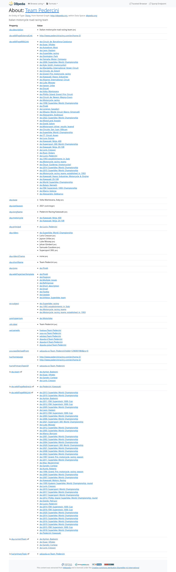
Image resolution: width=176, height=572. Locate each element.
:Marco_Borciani (48, 433)
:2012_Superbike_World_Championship (59, 427)
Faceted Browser (138, 3)
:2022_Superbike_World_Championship (59, 117)
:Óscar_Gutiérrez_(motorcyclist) (55, 164)
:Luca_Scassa (47, 138)
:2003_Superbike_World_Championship (59, 416)
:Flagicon (45, 277)
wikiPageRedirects (21, 386)
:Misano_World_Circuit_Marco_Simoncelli (60, 112)
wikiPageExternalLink (20, 35)
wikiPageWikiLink (19, 41)
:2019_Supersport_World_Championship (59, 489)
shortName (16, 262)
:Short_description (49, 286)
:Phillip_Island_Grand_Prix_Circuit (56, 94)
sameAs (14, 330)
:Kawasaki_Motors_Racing (53, 480)
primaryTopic (19, 553)
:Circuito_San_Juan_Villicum (53, 129)
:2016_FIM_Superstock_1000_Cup (56, 509)
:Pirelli (44, 106)
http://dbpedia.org (58, 15)
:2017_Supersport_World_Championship (59, 495)
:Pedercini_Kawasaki (50, 386)
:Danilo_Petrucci (48, 501)
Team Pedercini (42, 10)
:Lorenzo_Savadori (49, 109)
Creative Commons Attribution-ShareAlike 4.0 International (115, 568)
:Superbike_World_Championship (56, 132)
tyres (13, 268)
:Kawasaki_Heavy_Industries (54, 76)
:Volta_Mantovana (49, 91)
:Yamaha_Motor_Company (53, 59)
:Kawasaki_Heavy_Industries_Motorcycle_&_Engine (64, 176)
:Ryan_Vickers (47, 153)
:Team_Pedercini (52, 365)
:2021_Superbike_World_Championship (59, 448)
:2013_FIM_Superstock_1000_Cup (56, 413)
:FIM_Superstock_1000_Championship (58, 188)
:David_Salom (47, 123)
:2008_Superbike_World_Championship (59, 451)
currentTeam (19, 539)
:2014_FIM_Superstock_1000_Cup (56, 506)
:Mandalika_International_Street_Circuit (59, 68)
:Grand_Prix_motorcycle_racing (55, 73)
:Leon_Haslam (47, 50)
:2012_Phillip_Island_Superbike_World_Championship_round (68, 498)
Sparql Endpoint (157, 3)
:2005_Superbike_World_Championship (59, 430)
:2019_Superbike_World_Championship (59, 524)
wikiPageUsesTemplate (21, 274)
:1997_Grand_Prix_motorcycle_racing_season (61, 457)
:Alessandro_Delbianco (51, 194)
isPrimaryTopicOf (19, 365)
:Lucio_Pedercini (48, 155)
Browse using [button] (35, 3)
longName (15, 211)
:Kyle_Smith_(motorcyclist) (53, 65)
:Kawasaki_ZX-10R (49, 179)
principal (15, 226)
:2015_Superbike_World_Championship (59, 170)
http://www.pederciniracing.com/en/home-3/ (60, 35)
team (15, 371)
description (16, 29)
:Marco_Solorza (48, 191)
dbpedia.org (91, 15)
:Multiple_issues (48, 280)
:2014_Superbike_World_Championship (59, 167)
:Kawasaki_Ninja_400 (50, 141)
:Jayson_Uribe (47, 85)
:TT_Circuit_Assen (49, 135)
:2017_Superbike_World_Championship (59, 492)
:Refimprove (46, 283)
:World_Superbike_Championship (56, 182)
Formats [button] (51, 3)
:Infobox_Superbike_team (53, 297)
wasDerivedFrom (19, 351)
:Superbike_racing (49, 53)
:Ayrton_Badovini (49, 371)
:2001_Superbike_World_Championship (59, 436)
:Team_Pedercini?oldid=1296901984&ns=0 (64, 351)
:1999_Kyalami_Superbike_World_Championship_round (66, 483)
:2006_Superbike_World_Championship (59, 62)
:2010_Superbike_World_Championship (59, 395)
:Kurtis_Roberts (48, 468)
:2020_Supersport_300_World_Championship (61, 445)
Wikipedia (67, 568)
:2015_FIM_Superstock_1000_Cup (56, 527)
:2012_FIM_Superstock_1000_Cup (56, 404)
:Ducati (44, 88)
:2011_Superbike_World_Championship (59, 460)
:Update (45, 294)
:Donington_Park (49, 56)
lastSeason (16, 205)
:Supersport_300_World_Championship (59, 144)
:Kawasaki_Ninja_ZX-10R (52, 147)
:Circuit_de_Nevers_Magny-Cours (56, 97)
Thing (27, 15)
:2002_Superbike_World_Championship (59, 439)
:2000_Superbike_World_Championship (59, 474)
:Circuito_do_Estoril (50, 71)
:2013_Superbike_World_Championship (59, 392)
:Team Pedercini (50, 330)
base (13, 200)
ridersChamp (17, 256)
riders (13, 232)
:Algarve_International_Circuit (55, 79)
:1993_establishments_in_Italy (55, 158)
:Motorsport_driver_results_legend (57, 126)
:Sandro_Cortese (48, 377)
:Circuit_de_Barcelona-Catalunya (56, 41)
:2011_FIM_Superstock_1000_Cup (56, 401)
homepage (16, 357)
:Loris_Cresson (48, 150)
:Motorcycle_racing (50, 100)
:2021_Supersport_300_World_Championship (61, 421)
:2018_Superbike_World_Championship (59, 530)
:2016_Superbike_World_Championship (59, 521)
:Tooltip (44, 291)
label (13, 324)
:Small (44, 288)
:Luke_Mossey (47, 82)
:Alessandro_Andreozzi (51, 114)
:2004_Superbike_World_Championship (59, 442)
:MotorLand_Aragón (50, 120)
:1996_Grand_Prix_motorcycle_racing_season (61, 471)
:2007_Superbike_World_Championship (59, 477)
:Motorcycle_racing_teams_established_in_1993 (63, 173)
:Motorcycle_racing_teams (53, 161)
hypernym (16, 318)
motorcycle (16, 217)
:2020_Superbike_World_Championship (59, 512)
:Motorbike (46, 318)
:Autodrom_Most (49, 47)
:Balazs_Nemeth (48, 185)
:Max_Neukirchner (49, 462)
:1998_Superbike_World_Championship (59, 103)
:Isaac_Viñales (47, 44)
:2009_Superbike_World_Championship (59, 407)
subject (14, 303)
